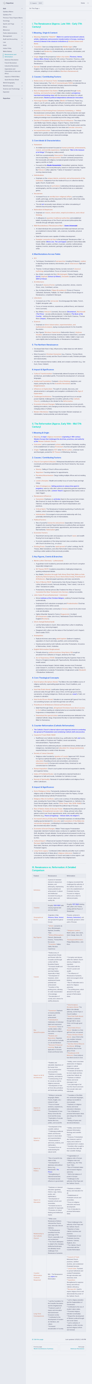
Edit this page (37, 1339)
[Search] (36, 3)
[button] (13, 8)
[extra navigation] (88, 3)
